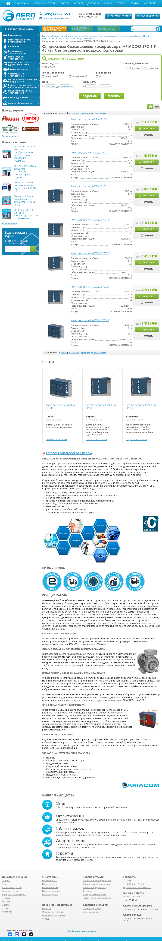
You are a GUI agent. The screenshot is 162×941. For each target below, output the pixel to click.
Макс (17, 934)
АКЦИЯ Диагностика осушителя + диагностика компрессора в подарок (25, 172)
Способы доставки (92, 908)
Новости (64, 3)
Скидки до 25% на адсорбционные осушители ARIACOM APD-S (25, 200)
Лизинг (107, 3)
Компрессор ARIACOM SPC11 (101, 407)
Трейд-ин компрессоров (14, 894)
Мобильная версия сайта (82, 931)
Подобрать (90, 96)
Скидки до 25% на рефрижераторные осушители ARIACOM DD (25, 186)
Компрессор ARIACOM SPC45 (61, 407)
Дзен (31, 934)
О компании (22, 3)
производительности (93, 113)
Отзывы (121, 3)
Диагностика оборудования (97, 884)
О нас (4, 884)
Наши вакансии (50, 887)
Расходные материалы (94, 894)
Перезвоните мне (121, 16)
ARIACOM (50, 67)
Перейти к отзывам (56, 439)
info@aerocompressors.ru (57, 18)
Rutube (24, 934)
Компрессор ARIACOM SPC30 (141, 407)
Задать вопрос (150, 16)
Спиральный (51, 76)
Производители (50, 894)
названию (74, 113)
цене (63, 113)
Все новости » (9, 223)
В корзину (148, 128)
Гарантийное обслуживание (97, 897)
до (57, 86)
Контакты (150, 3)
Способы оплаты (91, 911)
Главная (8, 3)
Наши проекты (49, 880)
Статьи (135, 3)
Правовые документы (53, 915)
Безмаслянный (79, 76)
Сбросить (114, 96)
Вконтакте (10, 934)
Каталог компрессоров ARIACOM (69, 453)
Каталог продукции (12, 887)
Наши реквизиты (51, 891)
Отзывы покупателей (53, 911)
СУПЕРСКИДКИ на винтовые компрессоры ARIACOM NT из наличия (26, 214)
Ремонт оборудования (94, 887)
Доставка (93, 3)
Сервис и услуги (44, 3)
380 (100, 76)
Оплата (78, 3)
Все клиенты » (10, 136)
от (43, 86)
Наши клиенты (49, 884)
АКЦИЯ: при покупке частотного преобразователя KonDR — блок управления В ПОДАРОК (24, 153)
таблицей (157, 106)
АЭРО (19, 15)
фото (150, 106)
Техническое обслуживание (97, 880)
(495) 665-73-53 (57, 13)
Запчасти (87, 891)
